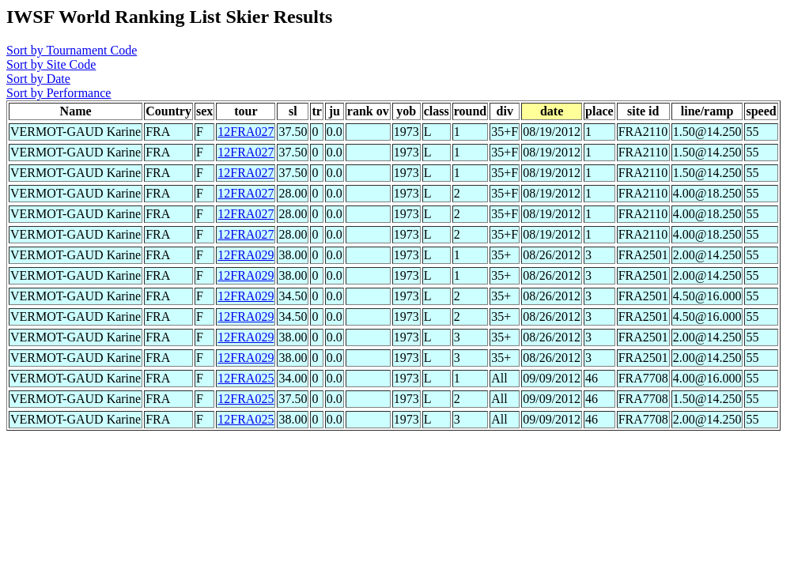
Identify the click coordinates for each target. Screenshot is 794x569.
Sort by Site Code (51, 64)
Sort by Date (38, 78)
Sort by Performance (58, 93)
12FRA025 (245, 378)
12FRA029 (245, 255)
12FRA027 (245, 131)
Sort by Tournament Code (71, 50)
